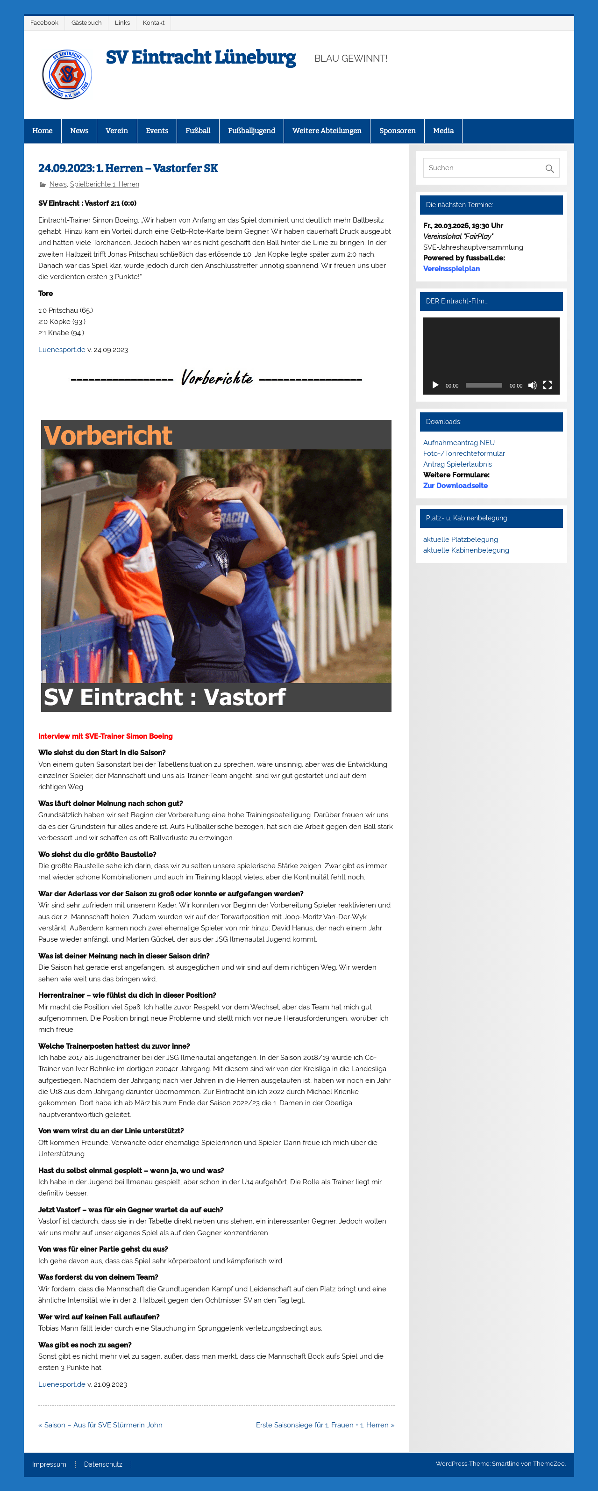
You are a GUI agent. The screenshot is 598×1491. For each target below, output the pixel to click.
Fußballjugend (251, 131)
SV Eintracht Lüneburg (201, 57)
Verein (117, 131)
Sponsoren (397, 131)
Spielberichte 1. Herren (104, 184)
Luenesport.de (61, 350)
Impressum (49, 1465)
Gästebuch (86, 22)
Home (42, 131)
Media (443, 131)
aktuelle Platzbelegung (460, 539)
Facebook (44, 22)
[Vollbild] (547, 385)
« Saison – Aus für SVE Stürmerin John (100, 1425)
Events (157, 131)
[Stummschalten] (532, 385)
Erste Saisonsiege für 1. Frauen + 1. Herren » (325, 1425)
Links (122, 22)
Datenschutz (103, 1465)
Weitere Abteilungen (327, 131)
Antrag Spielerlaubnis (457, 464)
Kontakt (153, 22)
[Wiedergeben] (435, 385)
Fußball (197, 131)
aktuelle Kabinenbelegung (466, 550)
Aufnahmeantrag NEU (459, 443)
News (79, 131)
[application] (491, 356)
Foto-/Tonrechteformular (464, 453)
